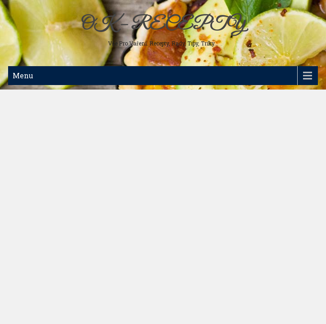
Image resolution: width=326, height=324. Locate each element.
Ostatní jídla (30, 180)
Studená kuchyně (37, 123)
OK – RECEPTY (163, 25)
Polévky (25, 108)
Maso (22, 94)
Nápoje (23, 152)
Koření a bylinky (36, 166)
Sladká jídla (30, 137)
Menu (23, 75)
